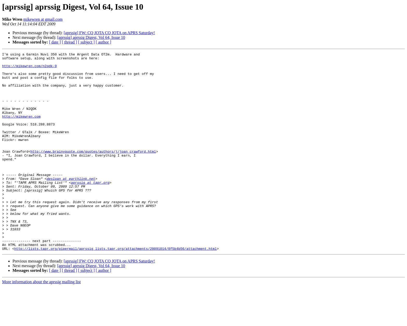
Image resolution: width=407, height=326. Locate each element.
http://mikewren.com (21, 129)
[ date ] (55, 42)
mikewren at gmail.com (43, 19)
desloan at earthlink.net (71, 204)
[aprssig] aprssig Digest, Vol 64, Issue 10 (91, 37)
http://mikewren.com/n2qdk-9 (29, 69)
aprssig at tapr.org (90, 209)
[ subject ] (86, 42)
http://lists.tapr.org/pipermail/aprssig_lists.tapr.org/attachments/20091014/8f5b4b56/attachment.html (115, 288)
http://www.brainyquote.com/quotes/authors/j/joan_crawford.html (93, 171)
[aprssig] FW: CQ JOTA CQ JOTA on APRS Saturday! (109, 33)
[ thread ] (69, 42)
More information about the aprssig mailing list (41, 321)
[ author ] (103, 42)
